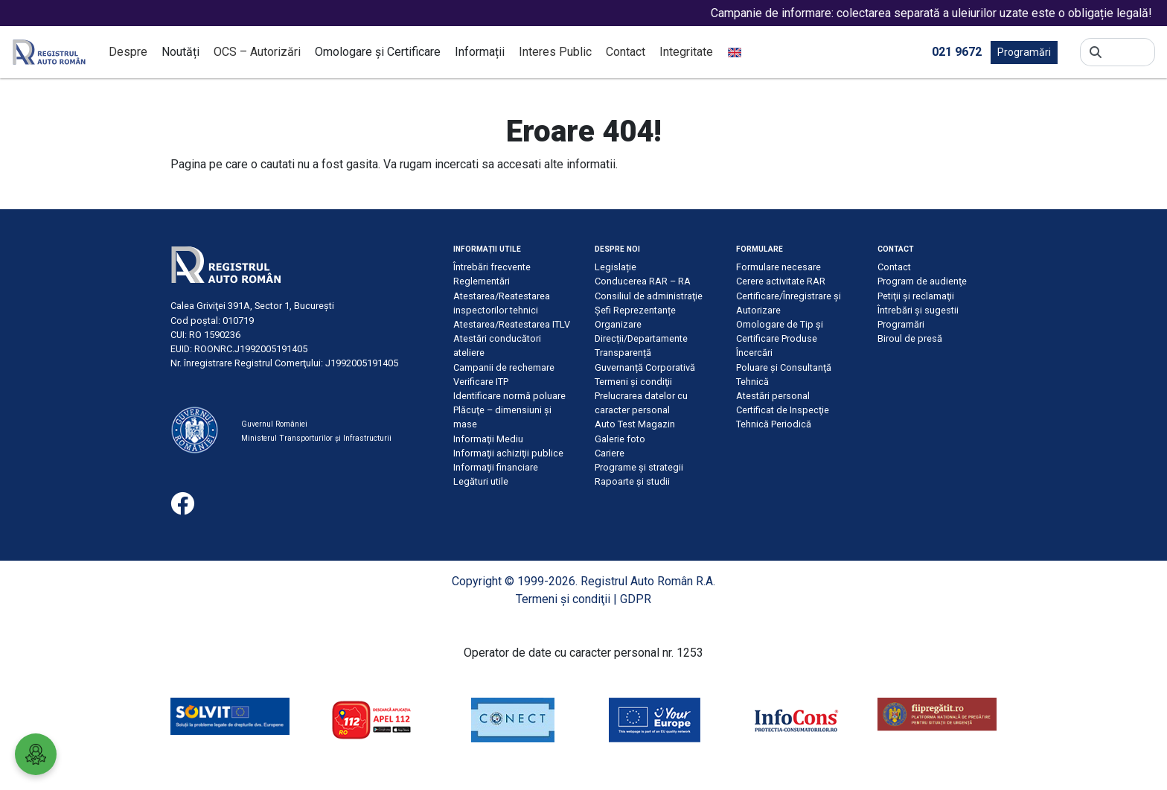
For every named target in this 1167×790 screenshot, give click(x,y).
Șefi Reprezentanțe (635, 310)
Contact (625, 52)
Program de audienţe (922, 281)
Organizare (618, 324)
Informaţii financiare (495, 467)
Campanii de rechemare (503, 367)
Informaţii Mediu (488, 439)
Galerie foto (620, 439)
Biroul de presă (909, 338)
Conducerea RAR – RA (643, 281)
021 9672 (957, 51)
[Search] (1128, 52)
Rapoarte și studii (632, 481)
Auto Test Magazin (635, 424)
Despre (128, 52)
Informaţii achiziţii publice (508, 453)
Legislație (615, 267)
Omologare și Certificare (378, 52)
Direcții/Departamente (641, 338)
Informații (480, 52)
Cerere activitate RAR (780, 281)
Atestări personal (773, 395)
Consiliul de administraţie (649, 296)
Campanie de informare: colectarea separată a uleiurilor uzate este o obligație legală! (944, 13)
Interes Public (555, 52)
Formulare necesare (778, 267)
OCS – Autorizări (257, 52)
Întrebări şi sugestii (918, 310)
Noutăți (180, 52)
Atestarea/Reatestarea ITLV (511, 324)
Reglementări (481, 281)
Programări (1024, 52)
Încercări (754, 352)
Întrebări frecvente (492, 267)
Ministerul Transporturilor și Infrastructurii (316, 438)
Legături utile (480, 481)
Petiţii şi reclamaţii (915, 296)
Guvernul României (274, 424)
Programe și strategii (639, 467)
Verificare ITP (480, 381)
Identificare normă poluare (509, 395)
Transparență (623, 352)
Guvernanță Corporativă (645, 367)
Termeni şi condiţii (633, 381)
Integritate (686, 52)
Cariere (609, 453)
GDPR (635, 599)
